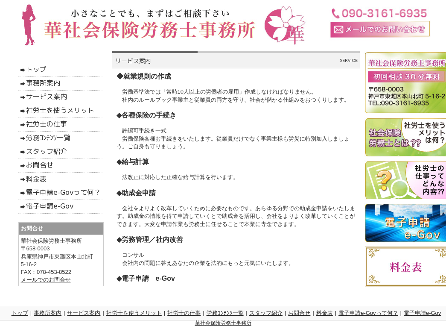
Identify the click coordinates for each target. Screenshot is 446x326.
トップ (20, 313)
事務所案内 (47, 313)
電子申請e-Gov (422, 313)
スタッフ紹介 (266, 313)
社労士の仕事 (184, 313)
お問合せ (299, 313)
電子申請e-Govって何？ (368, 313)
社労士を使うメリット (134, 313)
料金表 (324, 313)
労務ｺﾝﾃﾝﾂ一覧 (225, 313)
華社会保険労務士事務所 (223, 323)
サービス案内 (83, 313)
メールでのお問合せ (46, 279)
